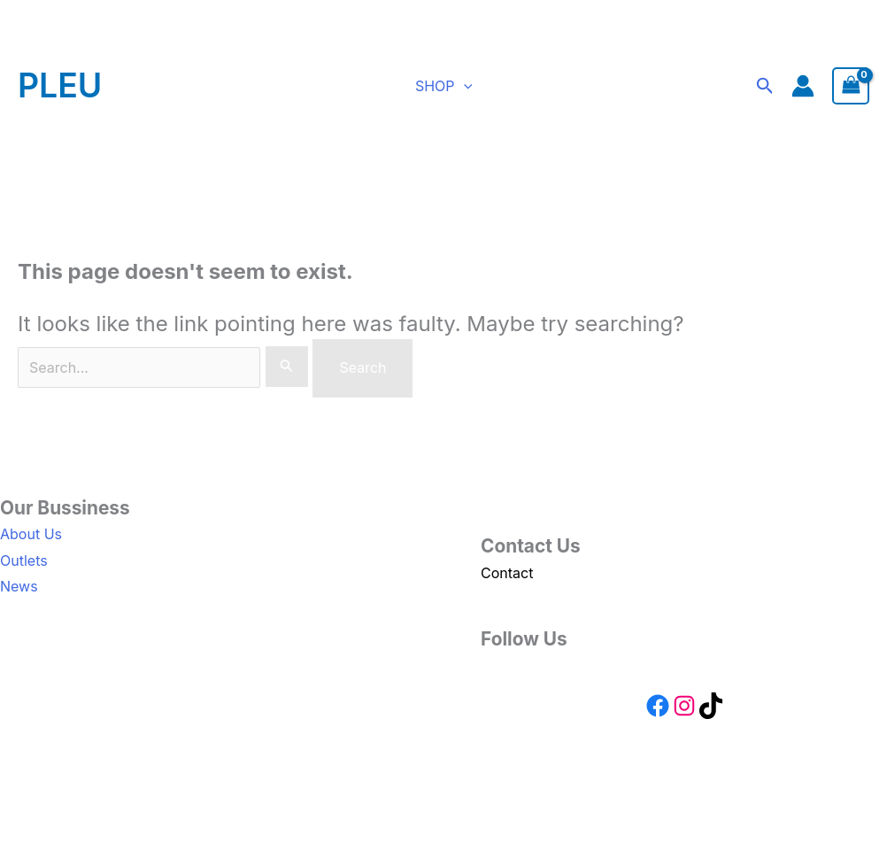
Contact (507, 573)
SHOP (443, 85)
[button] (464, 85)
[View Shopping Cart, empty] (851, 86)
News (19, 586)
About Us (31, 534)
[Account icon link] (803, 85)
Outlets (24, 560)
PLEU (60, 85)
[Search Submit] (287, 366)
